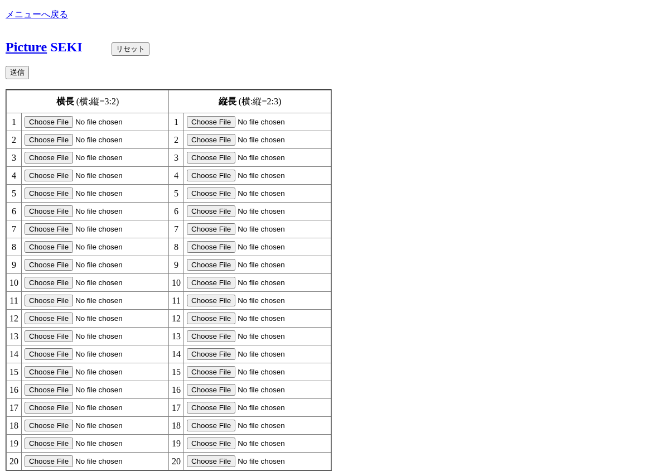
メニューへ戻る (37, 14)
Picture (26, 47)
